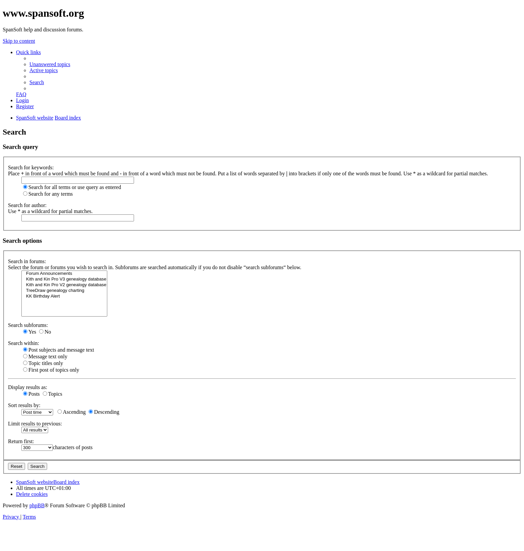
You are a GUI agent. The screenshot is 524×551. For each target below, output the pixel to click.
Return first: (21, 441)
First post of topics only (51, 370)
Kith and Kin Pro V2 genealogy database (64, 285)
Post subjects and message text (58, 350)
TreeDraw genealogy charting (64, 291)
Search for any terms (48, 194)
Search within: (23, 343)
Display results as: (27, 387)
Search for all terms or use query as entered (72, 187)
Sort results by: (24, 405)
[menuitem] (49, 64)
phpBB (36, 505)
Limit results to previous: (35, 423)
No (45, 332)
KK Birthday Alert (64, 296)
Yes (29, 332)
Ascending (71, 412)
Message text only (45, 356)
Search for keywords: (31, 167)
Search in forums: (27, 261)
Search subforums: (28, 325)
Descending (104, 412)
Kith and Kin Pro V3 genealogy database (64, 279)
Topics (52, 394)
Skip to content (19, 41)
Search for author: (27, 205)
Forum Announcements (64, 274)
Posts (31, 394)
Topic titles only (43, 363)
